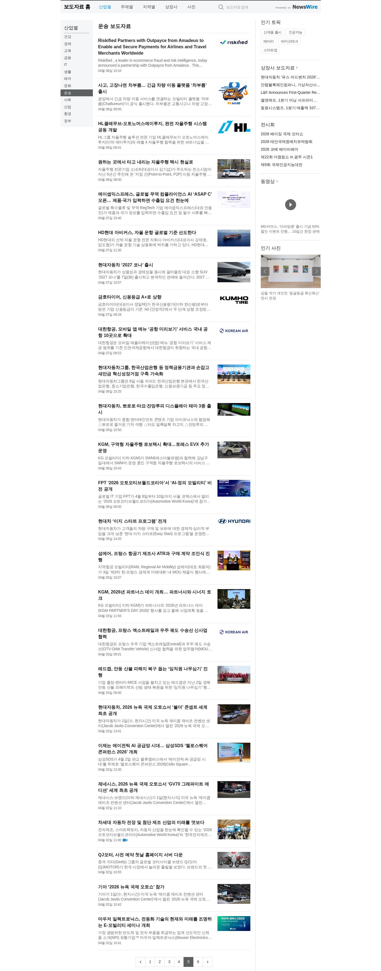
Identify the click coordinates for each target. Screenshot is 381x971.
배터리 (268, 41)
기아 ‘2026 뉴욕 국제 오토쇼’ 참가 (131, 887)
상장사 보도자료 (278, 68)
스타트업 (270, 50)
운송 (67, 93)
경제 (67, 44)
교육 (67, 51)
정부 (67, 121)
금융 (67, 58)
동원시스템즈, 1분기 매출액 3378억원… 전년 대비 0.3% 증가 (313, 108)
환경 (67, 114)
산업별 (105, 6)
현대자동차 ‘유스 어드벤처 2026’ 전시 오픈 (297, 77)
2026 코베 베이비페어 (279, 149)
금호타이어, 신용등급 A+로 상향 (129, 297)
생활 (67, 72)
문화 (67, 86)
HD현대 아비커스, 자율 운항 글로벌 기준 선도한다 (147, 232)
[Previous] (140, 962)
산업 (67, 107)
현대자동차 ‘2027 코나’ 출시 (125, 265)
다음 (316, 271)
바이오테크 (289, 41)
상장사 (171, 6)
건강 (67, 37)
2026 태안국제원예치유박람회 (287, 141)
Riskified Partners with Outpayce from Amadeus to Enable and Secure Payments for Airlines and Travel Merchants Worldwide (152, 46)
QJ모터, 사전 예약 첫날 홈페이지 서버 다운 (140, 854)
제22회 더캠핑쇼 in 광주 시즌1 (287, 157)
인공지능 (295, 32)
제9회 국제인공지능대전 (281, 164)
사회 (67, 100)
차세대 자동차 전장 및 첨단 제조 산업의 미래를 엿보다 (151, 822)
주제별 (127, 6)
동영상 (268, 181)
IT (65, 65)
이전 (265, 271)
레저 (67, 79)
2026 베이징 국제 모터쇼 (282, 134)
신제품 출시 (272, 32)
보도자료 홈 (77, 7)
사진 (191, 6)
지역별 (149, 6)
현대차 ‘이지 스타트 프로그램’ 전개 (132, 521)
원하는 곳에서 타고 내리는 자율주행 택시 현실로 (145, 162)
